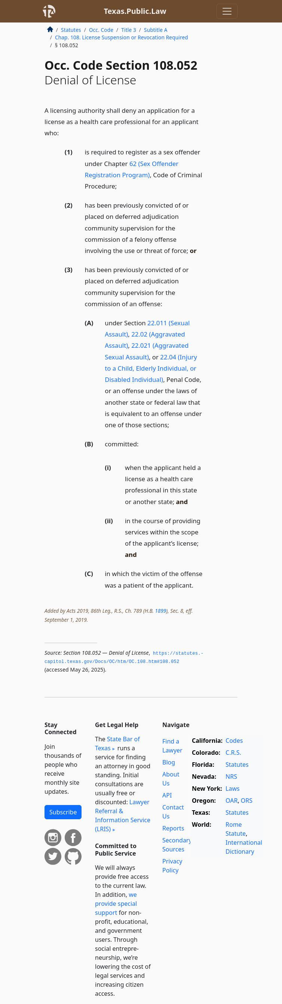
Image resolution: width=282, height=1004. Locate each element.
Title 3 (128, 29)
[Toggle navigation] (227, 11)
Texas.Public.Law (135, 11)
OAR (231, 800)
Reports (173, 828)
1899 (160, 610)
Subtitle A (156, 29)
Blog (168, 762)
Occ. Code (101, 29)
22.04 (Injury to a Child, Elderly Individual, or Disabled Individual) (151, 368)
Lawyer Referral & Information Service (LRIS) (122, 815)
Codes (234, 740)
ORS (246, 800)
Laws (233, 788)
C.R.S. (233, 752)
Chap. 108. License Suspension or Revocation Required (121, 37)
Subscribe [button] (63, 812)
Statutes (71, 29)
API (167, 795)
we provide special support (116, 903)
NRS (231, 776)
